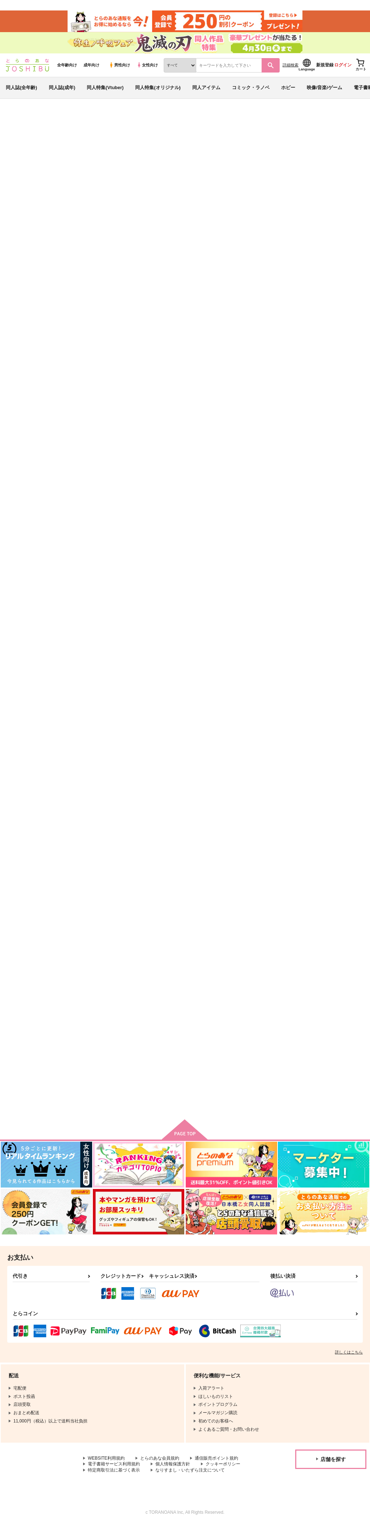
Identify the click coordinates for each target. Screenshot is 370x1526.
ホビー (288, 88)
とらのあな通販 (19, 119)
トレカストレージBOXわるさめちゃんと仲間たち (115, 1041)
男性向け (119, 65)
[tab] (115, 226)
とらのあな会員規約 (159, 1458)
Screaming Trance (318, 864)
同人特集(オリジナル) (158, 88)
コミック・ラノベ (251, 88)
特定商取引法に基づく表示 (114, 1470)
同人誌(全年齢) (21, 88)
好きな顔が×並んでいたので (113, 683)
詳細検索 (290, 65)
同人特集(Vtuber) (105, 88)
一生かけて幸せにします (253, 344)
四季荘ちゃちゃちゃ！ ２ (112, 864)
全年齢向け (67, 65)
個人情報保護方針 (172, 1464)
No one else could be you (326, 344)
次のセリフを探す (174, 514)
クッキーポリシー (223, 1464)
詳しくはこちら (349, 1353)
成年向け (91, 65)
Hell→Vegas (97, 514)
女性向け (147, 65)
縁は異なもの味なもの (250, 514)
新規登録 (325, 65)
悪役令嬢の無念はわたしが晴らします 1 (293, 154)
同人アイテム (206, 88)
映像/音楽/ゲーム (324, 88)
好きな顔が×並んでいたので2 (329, 514)
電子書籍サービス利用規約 (114, 1464)
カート (132, 397)
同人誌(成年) (62, 88)
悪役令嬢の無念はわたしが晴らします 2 (191, 154)
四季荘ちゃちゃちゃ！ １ (183, 864)
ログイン (343, 65)
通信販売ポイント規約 (216, 1458)
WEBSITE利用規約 (106, 1458)
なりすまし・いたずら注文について (190, 1470)
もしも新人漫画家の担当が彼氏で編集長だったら (329, 686)
